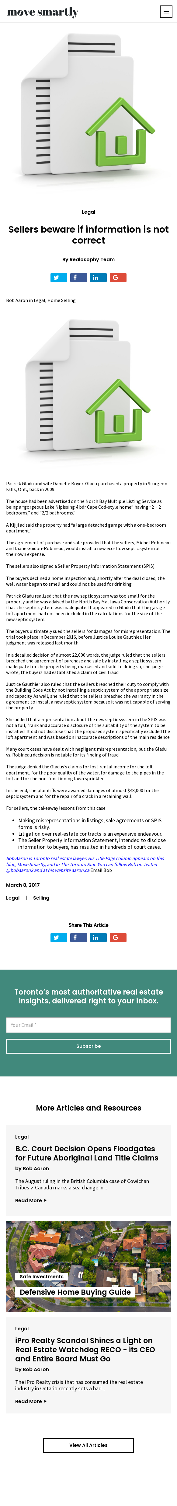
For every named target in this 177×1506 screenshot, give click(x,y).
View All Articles (88, 1445)
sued (57, 631)
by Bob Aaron (32, 1168)
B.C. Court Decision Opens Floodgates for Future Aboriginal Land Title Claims (86, 1153)
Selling (41, 897)
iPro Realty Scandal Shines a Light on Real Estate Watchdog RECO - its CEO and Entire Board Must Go (85, 1350)
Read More (30, 1200)
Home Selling (61, 300)
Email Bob (101, 870)
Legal (88, 212)
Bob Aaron (17, 300)
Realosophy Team (92, 259)
